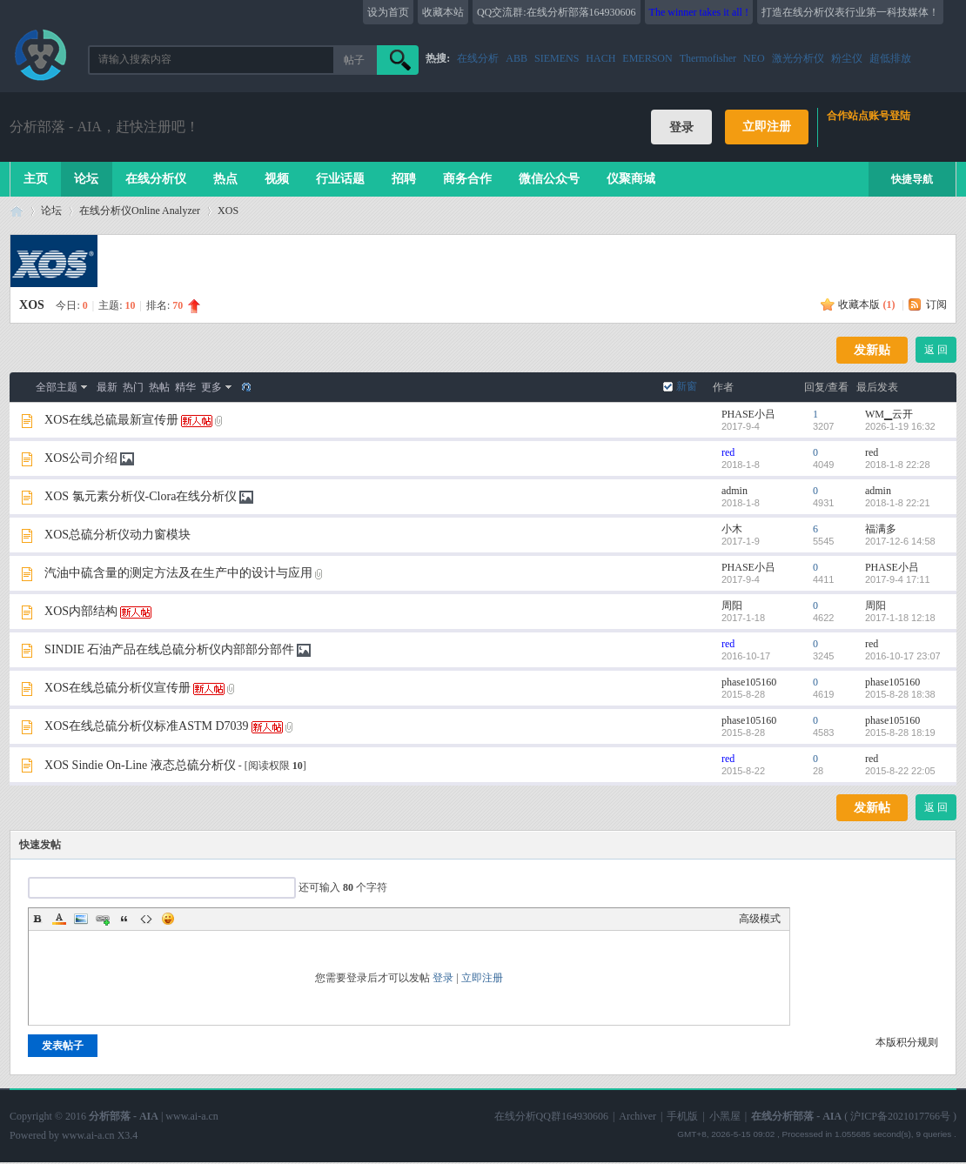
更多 (211, 387)
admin (734, 491)
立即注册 (766, 126)
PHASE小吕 (748, 414)
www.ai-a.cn (191, 1116)
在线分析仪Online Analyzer (139, 210)
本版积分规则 (906, 1042)
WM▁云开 (889, 414)
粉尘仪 (846, 58)
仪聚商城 (631, 178)
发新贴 (872, 350)
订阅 (936, 304)
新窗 (686, 386)
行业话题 (340, 178)
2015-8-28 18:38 (900, 694)
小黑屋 (725, 1116)
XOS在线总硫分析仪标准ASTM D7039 (146, 726)
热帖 (159, 387)
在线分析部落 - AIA (16, 211)
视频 (277, 178)
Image (81, 918)
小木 (731, 529)
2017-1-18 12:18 (900, 617)
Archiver (637, 1116)
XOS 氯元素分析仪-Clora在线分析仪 (140, 496)
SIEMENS (556, 58)
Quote (124, 918)
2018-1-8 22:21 (897, 503)
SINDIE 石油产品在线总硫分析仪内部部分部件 (169, 649)
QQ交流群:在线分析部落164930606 (556, 12)
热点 (225, 178)
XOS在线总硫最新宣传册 (111, 419)
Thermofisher (708, 58)
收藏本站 (443, 12)
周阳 (731, 605)
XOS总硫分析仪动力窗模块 (117, 534)
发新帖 (872, 807)
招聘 (404, 178)
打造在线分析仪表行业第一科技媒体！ (850, 12)
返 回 (936, 350)
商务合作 (467, 178)
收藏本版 (866, 304)
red (728, 452)
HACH (600, 58)
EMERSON (647, 58)
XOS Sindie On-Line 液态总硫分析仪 (140, 765)
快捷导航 (912, 179)
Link (102, 918)
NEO (754, 58)
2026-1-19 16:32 (900, 426)
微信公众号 (549, 178)
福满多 (880, 529)
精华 (185, 387)
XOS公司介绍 (80, 458)
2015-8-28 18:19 (900, 732)
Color (59, 918)
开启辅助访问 (952, 12)
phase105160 (748, 682)
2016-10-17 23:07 (903, 656)
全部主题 (56, 387)
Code (146, 918)
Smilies (168, 918)
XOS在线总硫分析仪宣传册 (117, 687)
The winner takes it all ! (698, 12)
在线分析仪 (155, 178)
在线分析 (478, 58)
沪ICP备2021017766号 (900, 1116)
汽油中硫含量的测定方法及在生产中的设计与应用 (178, 572)
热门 (133, 387)
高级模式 (760, 919)
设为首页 (388, 12)
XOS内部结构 (80, 611)
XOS (228, 210)
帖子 (354, 60)
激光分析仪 (798, 58)
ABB (516, 58)
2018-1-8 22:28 (897, 464)
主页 (35, 178)
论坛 (86, 178)
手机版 (682, 1116)
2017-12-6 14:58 (900, 541)
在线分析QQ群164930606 (551, 1116)
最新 (107, 387)
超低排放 (890, 58)
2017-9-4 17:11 (897, 579)
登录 (443, 978)
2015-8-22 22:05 (900, 771)
